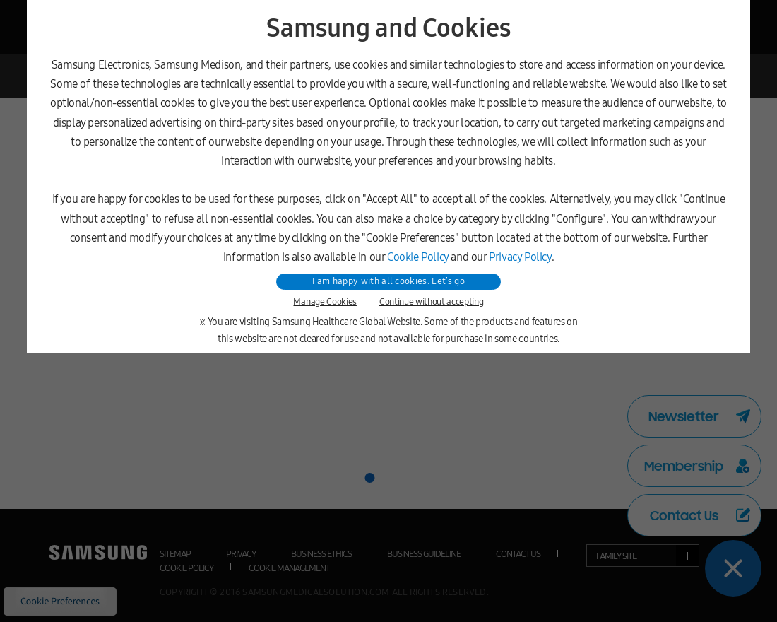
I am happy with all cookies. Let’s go (388, 281)
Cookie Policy (418, 257)
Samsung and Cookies (388, 28)
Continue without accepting (431, 301)
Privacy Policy (520, 257)
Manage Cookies (324, 301)
